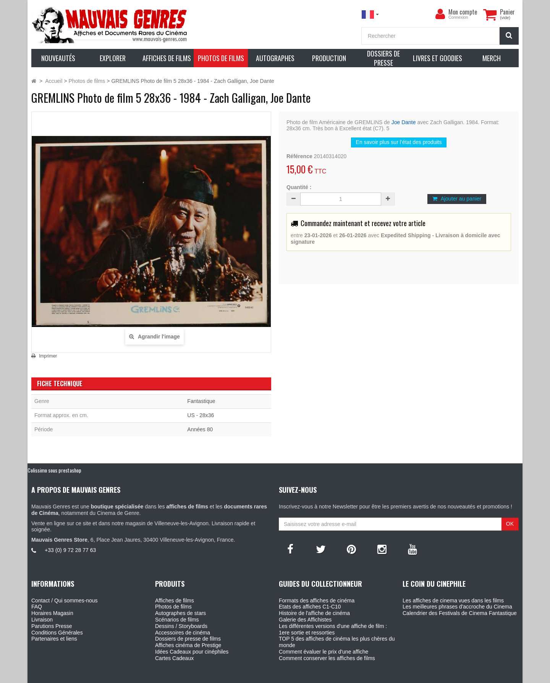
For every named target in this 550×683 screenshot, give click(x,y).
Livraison (42, 620)
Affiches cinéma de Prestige (188, 645)
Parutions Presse (51, 626)
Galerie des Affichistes (305, 620)
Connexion (458, 17)
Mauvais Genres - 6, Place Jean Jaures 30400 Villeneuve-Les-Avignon (292, 676)
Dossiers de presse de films (188, 639)
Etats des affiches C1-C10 (310, 607)
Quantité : (298, 187)
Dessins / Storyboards (181, 626)
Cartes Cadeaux (174, 658)
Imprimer (48, 356)
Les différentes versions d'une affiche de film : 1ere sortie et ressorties (333, 629)
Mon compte (462, 12)
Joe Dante (403, 122)
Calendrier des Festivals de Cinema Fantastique (460, 613)
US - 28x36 (200, 415)
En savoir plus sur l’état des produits (399, 142)
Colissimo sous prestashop (54, 470)
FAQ (36, 607)
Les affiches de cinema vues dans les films (453, 600)
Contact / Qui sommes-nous (64, 600)
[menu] (440, 14)
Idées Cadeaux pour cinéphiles (191, 652)
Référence (299, 156)
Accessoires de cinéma (182, 633)
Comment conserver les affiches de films (327, 658)
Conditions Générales (57, 633)
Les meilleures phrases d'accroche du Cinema (457, 607)
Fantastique (201, 401)
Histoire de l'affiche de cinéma (314, 613)
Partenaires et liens (54, 639)
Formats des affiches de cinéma (316, 600)
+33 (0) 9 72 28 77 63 (70, 550)
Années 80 (200, 429)
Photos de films (173, 607)
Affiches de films (174, 600)
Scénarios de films (177, 620)
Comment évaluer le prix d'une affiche (323, 652)
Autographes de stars (180, 613)
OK (510, 524)
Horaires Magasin (52, 613)
